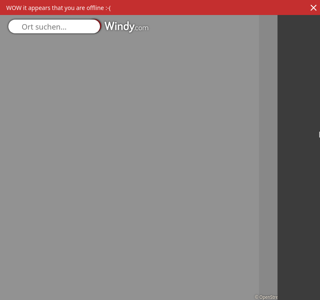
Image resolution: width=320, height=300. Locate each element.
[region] (160, 150)
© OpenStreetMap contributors (285, 297)
